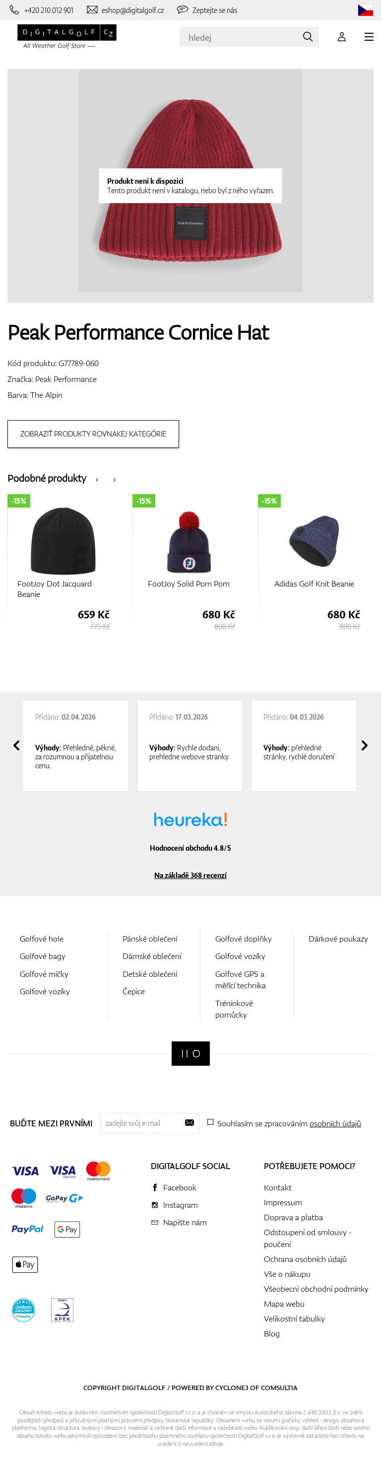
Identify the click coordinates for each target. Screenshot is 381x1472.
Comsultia (279, 1387)
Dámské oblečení (152, 956)
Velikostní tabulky (294, 1318)
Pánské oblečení (150, 938)
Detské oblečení (150, 973)
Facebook (179, 1187)
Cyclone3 (232, 1387)
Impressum (283, 1202)
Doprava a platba (293, 1217)
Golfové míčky (44, 973)
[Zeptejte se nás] (206, 10)
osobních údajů (335, 1123)
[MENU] (369, 36)
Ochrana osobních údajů (305, 1258)
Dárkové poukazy (338, 938)
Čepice (134, 991)
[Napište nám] (124, 10)
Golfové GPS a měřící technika (240, 979)
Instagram (180, 1204)
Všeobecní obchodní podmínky (316, 1288)
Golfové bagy (42, 956)
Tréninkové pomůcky (234, 1009)
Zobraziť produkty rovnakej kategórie (93, 434)
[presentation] (97, 478)
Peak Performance (66, 378)
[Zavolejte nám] (40, 10)
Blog (272, 1333)
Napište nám (185, 1222)
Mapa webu (284, 1303)
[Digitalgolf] (191, 1053)
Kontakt (278, 1187)
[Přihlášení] (342, 37)
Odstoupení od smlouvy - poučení (308, 1238)
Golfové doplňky (243, 938)
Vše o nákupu (287, 1273)
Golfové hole (42, 938)
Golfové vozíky (45, 991)
